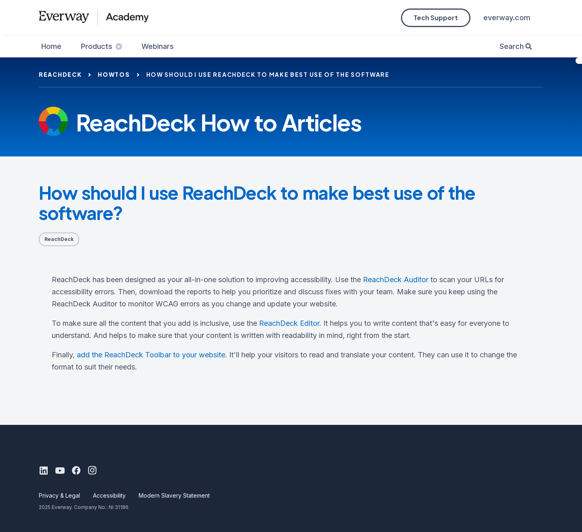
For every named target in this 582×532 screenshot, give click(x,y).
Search (512, 46)
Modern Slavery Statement (174, 495)
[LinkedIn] (43, 470)
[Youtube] (60, 470)
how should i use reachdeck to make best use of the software (268, 74)
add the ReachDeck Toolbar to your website (151, 354)
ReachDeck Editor (289, 323)
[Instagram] (92, 470)
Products (101, 46)
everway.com (506, 17)
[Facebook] (76, 470)
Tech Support (435, 17)
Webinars (157, 46)
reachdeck (60, 74)
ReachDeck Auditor (395, 279)
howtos (114, 74)
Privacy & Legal (59, 495)
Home (51, 46)
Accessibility (109, 495)
